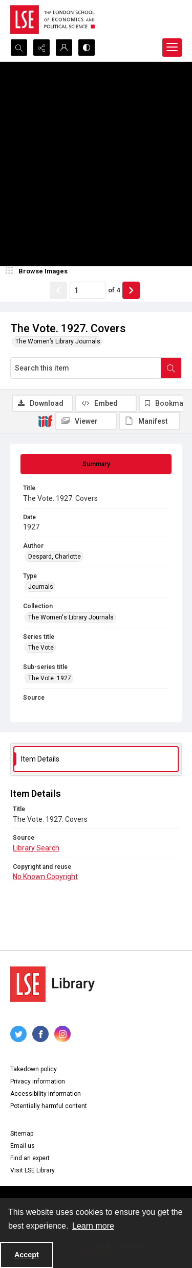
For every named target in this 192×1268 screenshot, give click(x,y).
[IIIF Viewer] (86, 421)
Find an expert (30, 1158)
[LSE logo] (52, 19)
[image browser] (38, 271)
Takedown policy (33, 1069)
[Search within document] (171, 368)
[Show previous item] (58, 290)
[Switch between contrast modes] (86, 47)
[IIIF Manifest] (149, 421)
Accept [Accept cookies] (26, 1255)
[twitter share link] (18, 1034)
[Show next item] (131, 290)
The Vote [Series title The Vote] (41, 647)
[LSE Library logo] (52, 984)
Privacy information (37, 1081)
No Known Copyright (45, 876)
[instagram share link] (62, 1034)
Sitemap (21, 1133)
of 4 (114, 290)
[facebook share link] (40, 1034)
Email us (22, 1145)
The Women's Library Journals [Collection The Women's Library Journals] (71, 617)
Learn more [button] (93, 1225)
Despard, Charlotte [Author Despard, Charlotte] (54, 556)
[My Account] (64, 47)
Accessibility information (45, 1093)
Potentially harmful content (48, 1106)
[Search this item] (86, 368)
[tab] (96, 464)
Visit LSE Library (32, 1170)
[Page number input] (87, 290)
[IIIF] (45, 420)
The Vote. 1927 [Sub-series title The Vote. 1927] (49, 678)
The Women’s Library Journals (57, 341)
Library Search (36, 848)
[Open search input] (19, 47)
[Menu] (172, 47)
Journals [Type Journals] (40, 586)
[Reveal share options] (41, 47)
